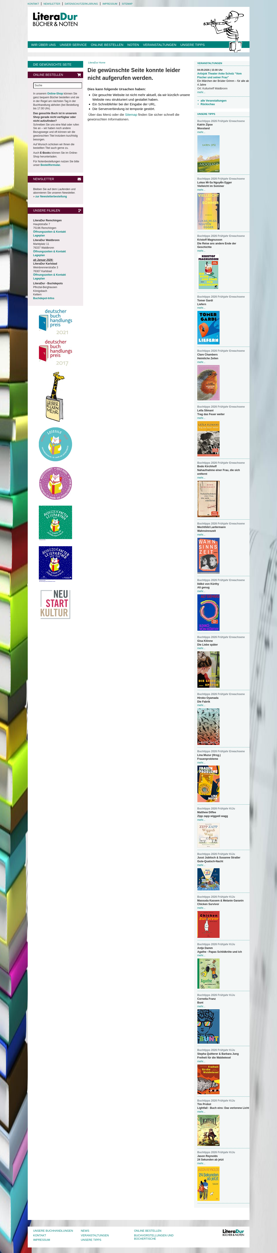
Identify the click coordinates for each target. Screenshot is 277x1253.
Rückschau (208, 104)
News (85, 1230)
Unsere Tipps (192, 45)
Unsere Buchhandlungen (53, 1230)
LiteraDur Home (97, 62)
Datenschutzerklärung (81, 3)
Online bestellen (107, 45)
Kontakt (33, 3)
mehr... (201, 92)
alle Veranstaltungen (214, 100)
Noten (133, 45)
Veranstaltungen (159, 45)
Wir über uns (43, 45)
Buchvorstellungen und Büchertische (154, 1237)
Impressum (109, 3)
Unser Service (73, 45)
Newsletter (51, 3)
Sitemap (127, 3)
